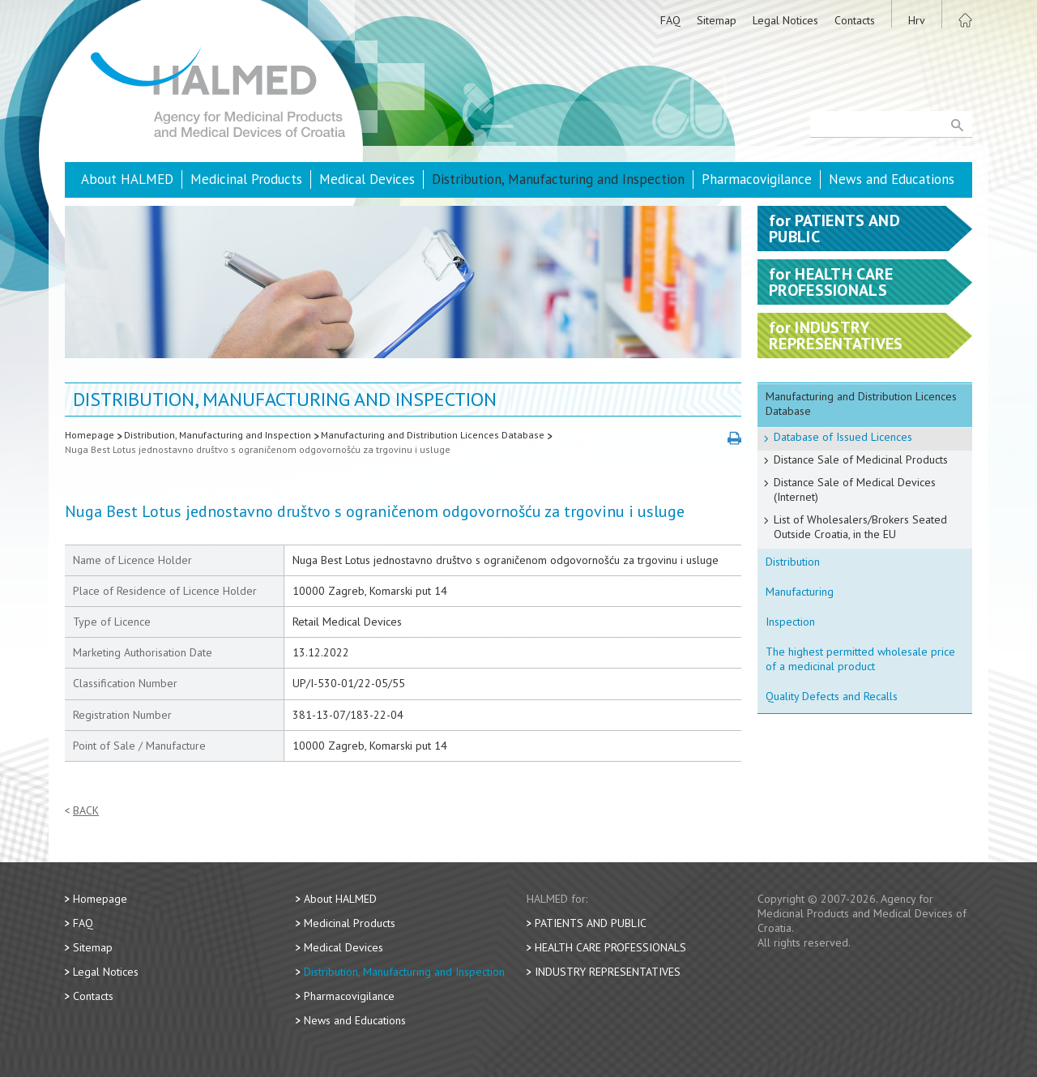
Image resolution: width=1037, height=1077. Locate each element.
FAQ (670, 20)
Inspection (790, 621)
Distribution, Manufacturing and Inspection (558, 179)
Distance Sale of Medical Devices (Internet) (855, 489)
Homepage (89, 435)
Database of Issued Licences (843, 437)
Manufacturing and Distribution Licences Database (432, 435)
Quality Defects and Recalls (832, 696)
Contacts (854, 20)
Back (86, 811)
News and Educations (891, 179)
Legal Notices (785, 20)
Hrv (916, 20)
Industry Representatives (608, 971)
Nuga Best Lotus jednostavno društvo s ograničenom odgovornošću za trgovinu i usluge (257, 449)
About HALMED (127, 179)
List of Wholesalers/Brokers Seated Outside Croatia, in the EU (860, 526)
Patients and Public (591, 923)
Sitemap (716, 20)
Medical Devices (367, 179)
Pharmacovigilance (757, 179)
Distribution (793, 561)
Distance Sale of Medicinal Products (861, 459)
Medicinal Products (246, 179)
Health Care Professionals (610, 947)
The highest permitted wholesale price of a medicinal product (860, 658)
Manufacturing (800, 591)
